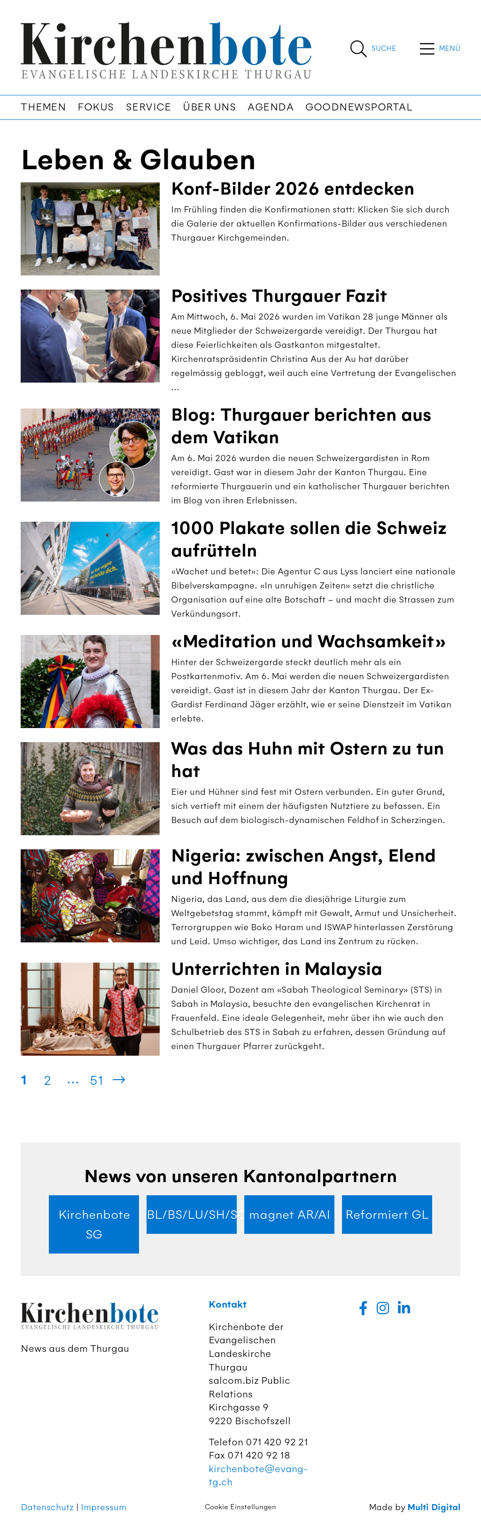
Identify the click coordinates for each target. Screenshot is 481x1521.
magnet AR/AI (289, 1214)
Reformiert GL (387, 1214)
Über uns (209, 107)
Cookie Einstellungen (240, 1507)
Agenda (271, 107)
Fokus (96, 107)
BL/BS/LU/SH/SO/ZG (192, 1214)
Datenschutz (47, 1507)
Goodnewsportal (358, 107)
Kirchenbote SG (94, 1224)
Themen (43, 107)
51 (96, 1080)
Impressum (103, 1507)
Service (148, 107)
